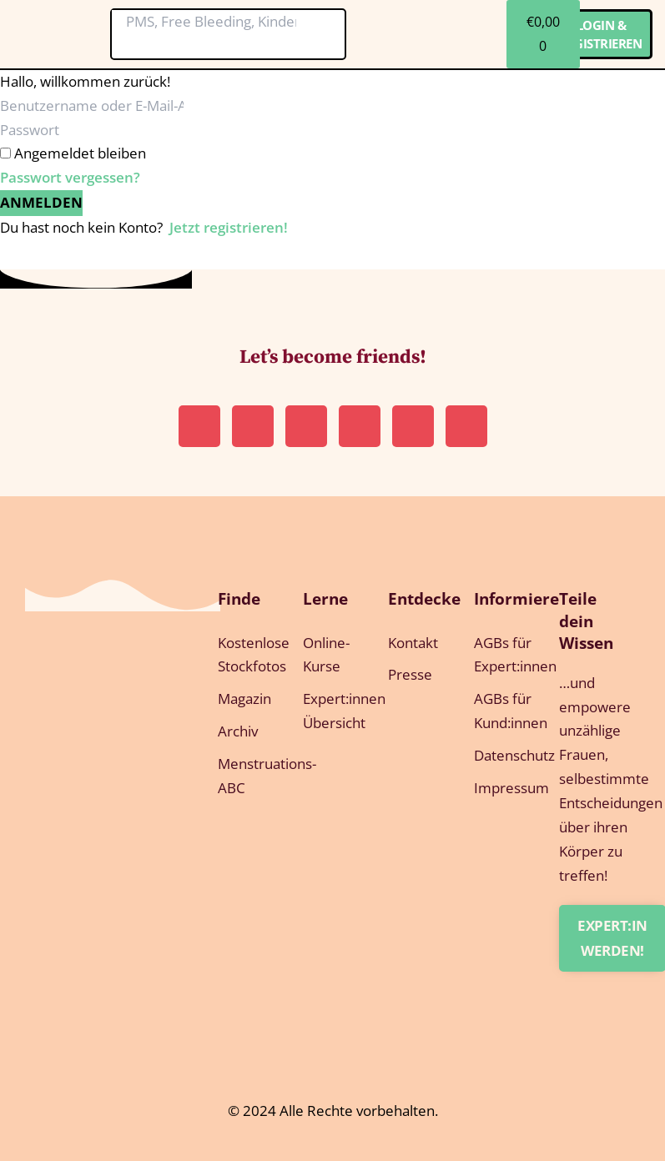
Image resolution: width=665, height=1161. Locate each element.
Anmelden (41, 202)
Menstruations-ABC (244, 775)
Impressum (500, 787)
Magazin (244, 698)
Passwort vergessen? (70, 177)
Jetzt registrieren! (228, 227)
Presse (410, 674)
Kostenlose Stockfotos (244, 654)
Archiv (238, 731)
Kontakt (413, 642)
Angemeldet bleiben (80, 153)
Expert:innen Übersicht (329, 710)
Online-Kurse (326, 654)
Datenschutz (500, 755)
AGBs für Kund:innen (500, 710)
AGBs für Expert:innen (500, 654)
